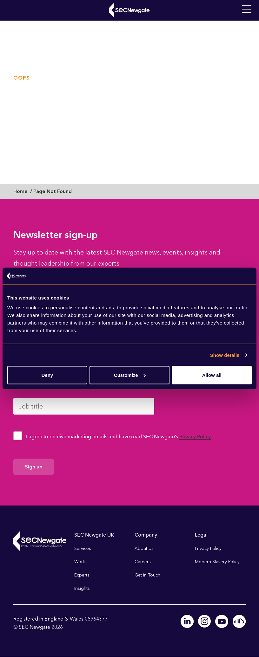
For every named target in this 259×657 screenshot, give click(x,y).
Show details (225, 354)
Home (20, 191)
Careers (143, 561)
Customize (130, 375)
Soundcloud (239, 621)
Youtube (222, 621)
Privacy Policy (195, 437)
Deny (47, 375)
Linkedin (188, 621)
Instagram (205, 621)
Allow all (212, 375)
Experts (82, 575)
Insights (82, 588)
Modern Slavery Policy (217, 561)
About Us (144, 548)
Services (82, 548)
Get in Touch (147, 575)
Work (79, 561)
